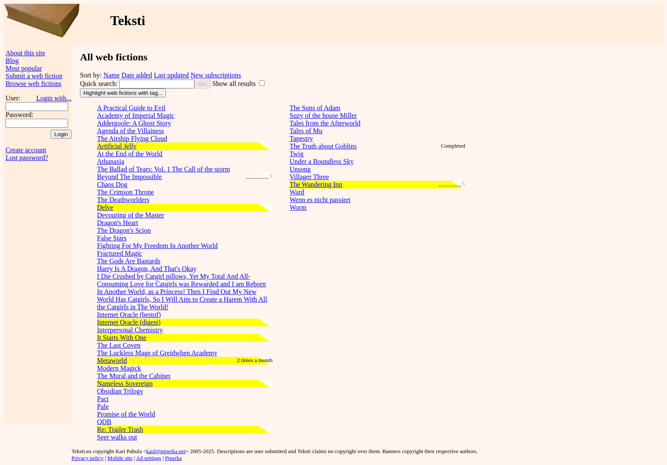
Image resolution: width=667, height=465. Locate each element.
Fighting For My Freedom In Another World (157, 245)
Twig (297, 153)
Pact (103, 398)
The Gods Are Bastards (128, 261)
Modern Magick (119, 368)
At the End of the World (129, 153)
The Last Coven (118, 345)
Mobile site (120, 458)
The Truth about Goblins (323, 146)
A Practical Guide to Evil (131, 107)
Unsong (300, 169)
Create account (26, 150)
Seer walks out (117, 437)
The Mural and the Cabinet (133, 375)
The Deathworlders (123, 199)
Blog (12, 60)
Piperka (173, 458)
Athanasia (110, 161)
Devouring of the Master (130, 215)
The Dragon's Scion (124, 230)
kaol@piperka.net (165, 451)
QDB (104, 421)
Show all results (234, 83)
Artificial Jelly (117, 146)
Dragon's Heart (117, 222)
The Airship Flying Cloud (132, 138)
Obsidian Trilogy (120, 391)
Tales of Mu (306, 130)
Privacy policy (87, 458)
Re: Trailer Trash (120, 429)
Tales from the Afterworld (325, 123)
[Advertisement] (499, 23)
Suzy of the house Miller (323, 115)
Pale (103, 406)
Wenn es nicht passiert (320, 199)
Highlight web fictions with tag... (122, 93)
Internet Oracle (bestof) (129, 314)
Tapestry (301, 138)
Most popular (24, 68)
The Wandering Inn (316, 184)
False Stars (112, 238)
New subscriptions (216, 75)
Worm (298, 207)
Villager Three (309, 176)
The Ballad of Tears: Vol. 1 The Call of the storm (163, 169)
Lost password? (27, 157)
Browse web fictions (34, 83)
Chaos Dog (112, 184)
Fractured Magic (119, 253)
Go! (202, 84)
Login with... (53, 98)
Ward (297, 192)
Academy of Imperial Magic (135, 115)
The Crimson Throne (125, 192)
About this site (25, 53)
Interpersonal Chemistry (130, 330)
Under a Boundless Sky (322, 161)
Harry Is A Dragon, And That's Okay (147, 268)
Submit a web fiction (34, 76)
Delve (105, 207)
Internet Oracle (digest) (128, 322)
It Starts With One (121, 337)
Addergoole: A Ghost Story (134, 123)
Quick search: (99, 83)
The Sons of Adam (315, 107)
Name (111, 75)
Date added (136, 75)
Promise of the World (126, 414)
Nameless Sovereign (125, 383)
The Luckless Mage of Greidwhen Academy (157, 353)
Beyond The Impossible (129, 176)
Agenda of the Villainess (130, 130)
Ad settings (148, 458)
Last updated (171, 75)
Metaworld (112, 360)
